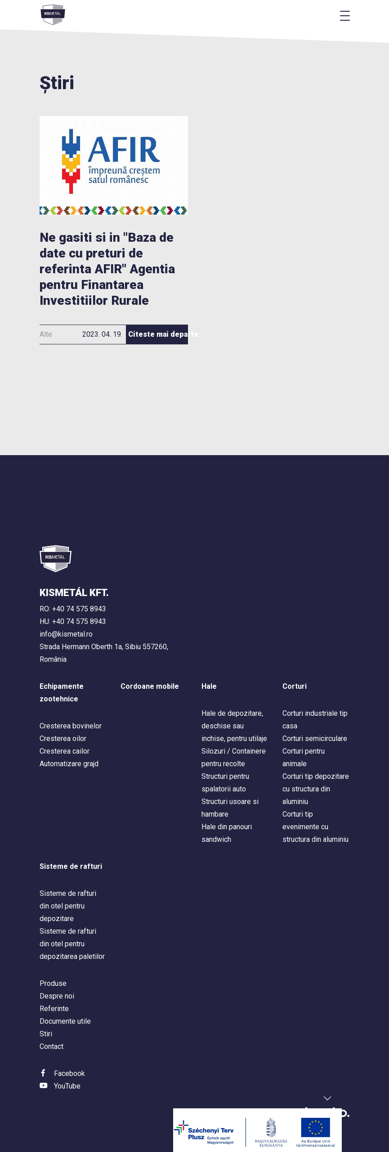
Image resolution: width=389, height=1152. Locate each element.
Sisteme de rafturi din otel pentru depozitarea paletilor (72, 944)
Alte (46, 334)
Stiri (46, 1034)
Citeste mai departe (158, 334)
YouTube (67, 1086)
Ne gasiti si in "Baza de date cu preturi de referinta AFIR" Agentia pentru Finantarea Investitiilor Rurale (107, 269)
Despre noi (57, 996)
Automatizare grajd (69, 763)
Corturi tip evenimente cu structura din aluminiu (315, 827)
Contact (51, 1046)
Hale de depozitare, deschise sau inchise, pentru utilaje (234, 726)
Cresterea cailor (64, 751)
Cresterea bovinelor (71, 726)
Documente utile (65, 1021)
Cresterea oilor (63, 738)
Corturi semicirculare (314, 738)
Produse (53, 983)
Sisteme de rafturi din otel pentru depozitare (68, 906)
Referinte (54, 1008)
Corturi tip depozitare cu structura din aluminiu (315, 789)
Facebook (69, 1073)
